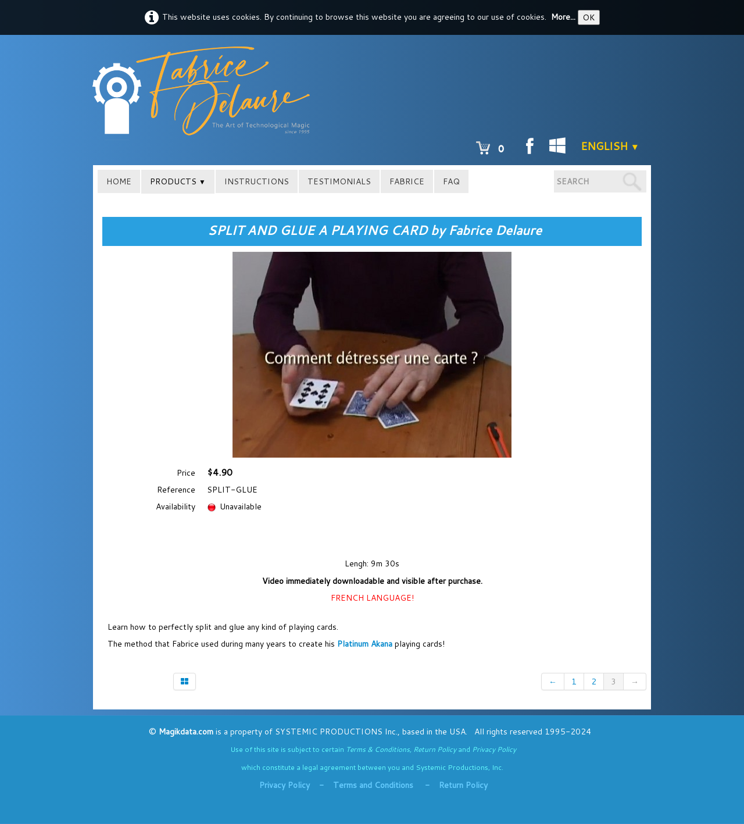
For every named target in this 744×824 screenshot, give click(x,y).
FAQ (451, 181)
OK (588, 17)
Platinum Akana (366, 644)
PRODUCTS (178, 181)
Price (186, 473)
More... (563, 17)
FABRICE (406, 181)
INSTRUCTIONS (256, 181)
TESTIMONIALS (339, 181)
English (610, 146)
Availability (175, 506)
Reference (176, 489)
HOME (118, 181)
